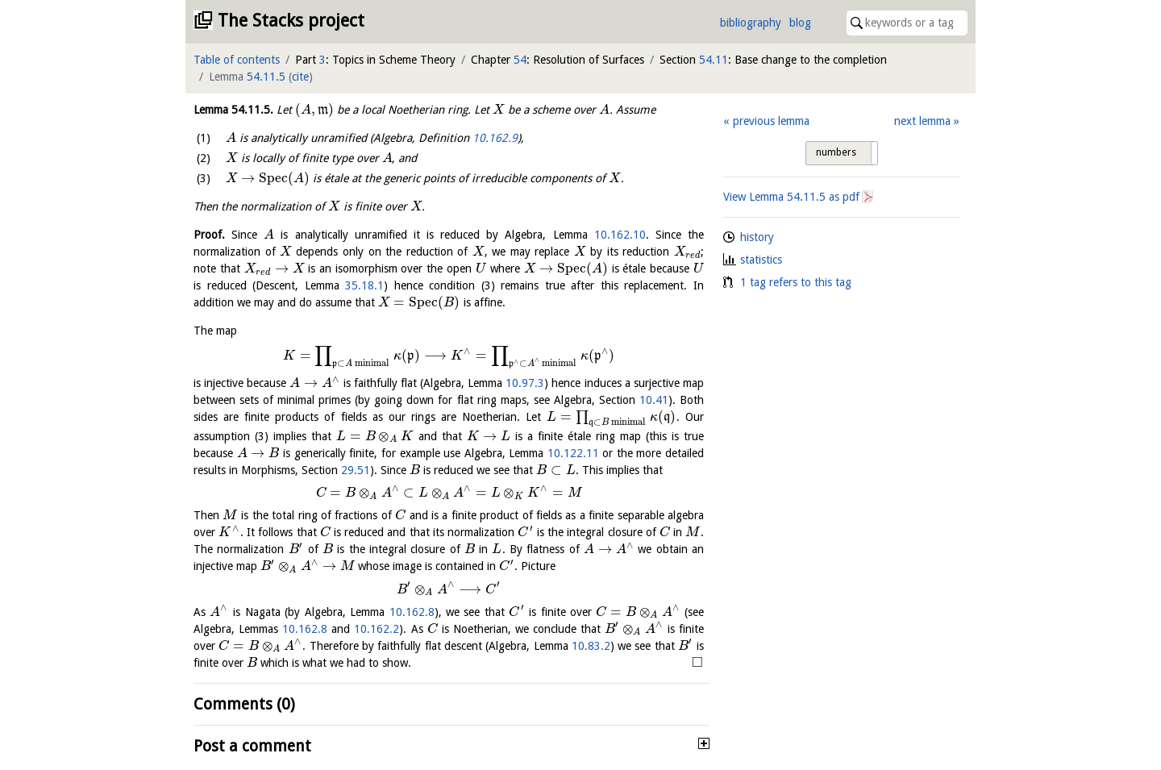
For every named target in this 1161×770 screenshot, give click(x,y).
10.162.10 (620, 234)
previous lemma (771, 120)
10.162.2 (376, 628)
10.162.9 (495, 137)
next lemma (922, 120)
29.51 (355, 470)
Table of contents (237, 59)
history (757, 237)
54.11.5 (266, 76)
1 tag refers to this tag (795, 282)
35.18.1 (364, 285)
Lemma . (233, 109)
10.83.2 (591, 645)
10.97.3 (525, 383)
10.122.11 (573, 453)
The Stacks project (291, 20)
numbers (836, 152)
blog (800, 22)
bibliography (750, 22)
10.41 (653, 399)
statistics (761, 259)
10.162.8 (412, 612)
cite (300, 76)
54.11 (713, 59)
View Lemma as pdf (791, 196)
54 (520, 59)
